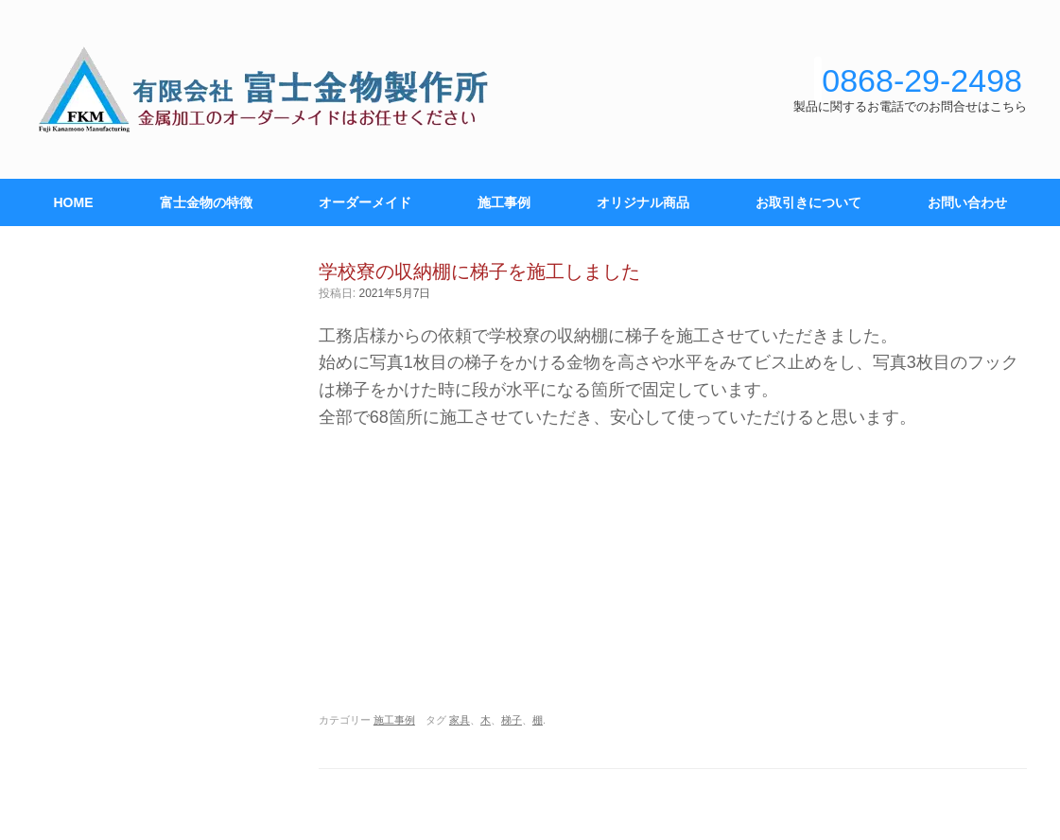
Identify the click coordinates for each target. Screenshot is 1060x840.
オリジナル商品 (643, 202)
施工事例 (504, 202)
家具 (459, 720)
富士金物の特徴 (206, 202)
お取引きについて (808, 202)
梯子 (511, 720)
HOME (74, 202)
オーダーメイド (365, 202)
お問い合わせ (967, 202)
